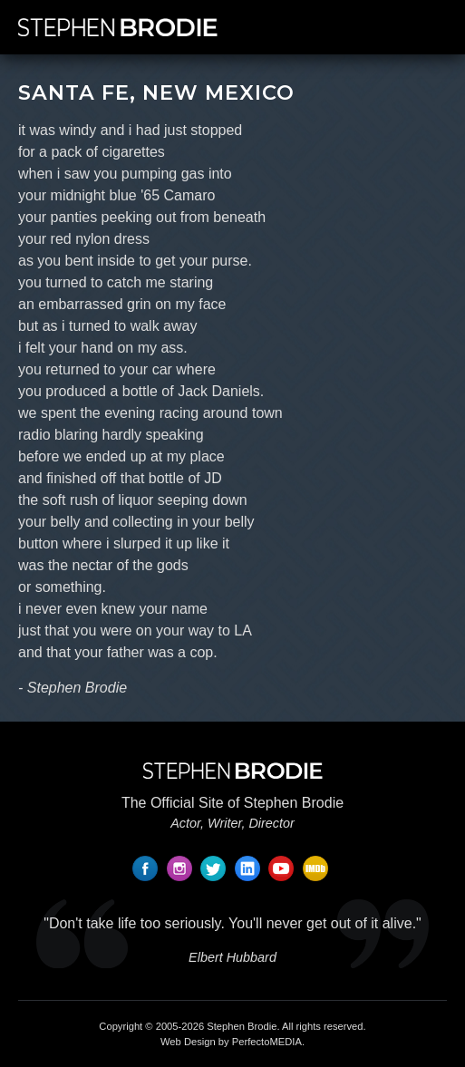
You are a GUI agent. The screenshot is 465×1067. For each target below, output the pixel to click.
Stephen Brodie (241, 1026)
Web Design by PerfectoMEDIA (231, 1041)
